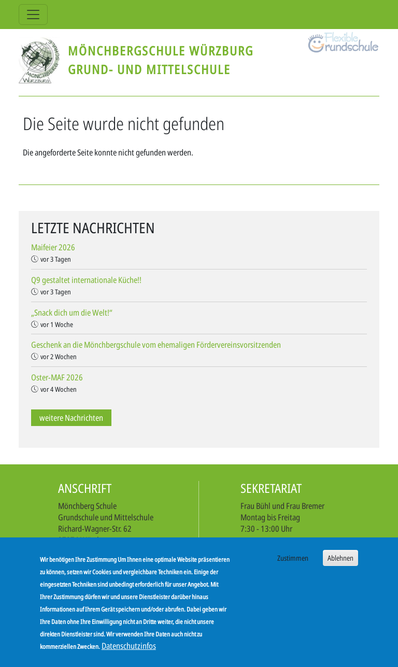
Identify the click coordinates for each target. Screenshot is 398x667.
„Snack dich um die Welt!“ (71, 312)
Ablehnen (340, 562)
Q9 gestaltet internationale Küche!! (86, 280)
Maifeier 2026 (53, 247)
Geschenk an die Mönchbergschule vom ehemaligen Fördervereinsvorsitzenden (156, 344)
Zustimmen (292, 562)
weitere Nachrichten (71, 417)
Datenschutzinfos (129, 650)
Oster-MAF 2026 (57, 377)
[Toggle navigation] (33, 14)
